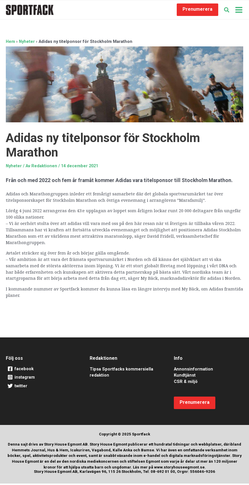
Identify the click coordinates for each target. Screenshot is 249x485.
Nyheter (14, 167)
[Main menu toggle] (239, 10)
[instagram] (40, 379)
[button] (197, 10)
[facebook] (40, 370)
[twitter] (40, 387)
